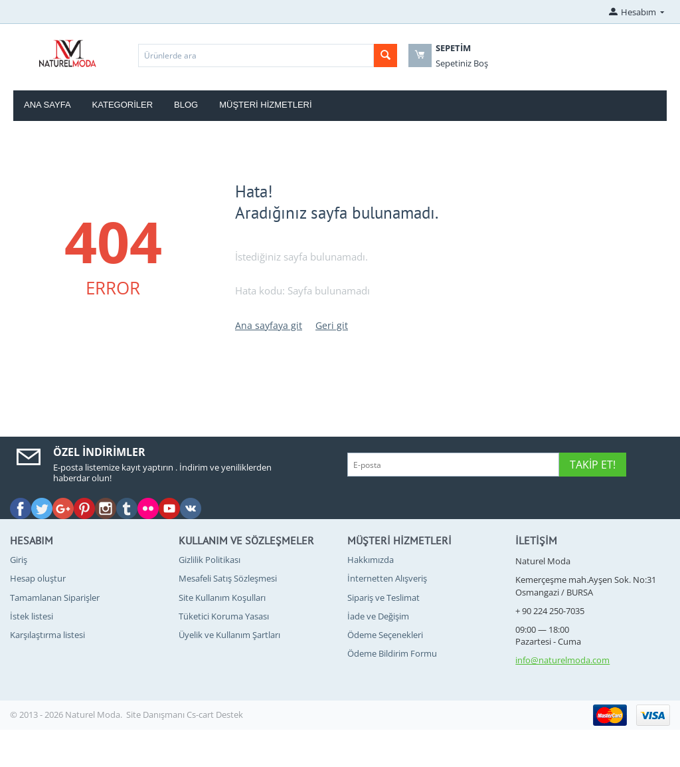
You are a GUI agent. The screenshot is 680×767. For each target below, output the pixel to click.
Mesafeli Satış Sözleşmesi (228, 578)
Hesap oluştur (38, 578)
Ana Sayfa (47, 105)
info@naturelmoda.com (562, 660)
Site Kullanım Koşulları (222, 597)
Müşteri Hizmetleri (265, 105)
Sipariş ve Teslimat (383, 597)
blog (186, 105)
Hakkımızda (370, 560)
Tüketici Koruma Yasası (224, 616)
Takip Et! (593, 464)
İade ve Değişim (378, 616)
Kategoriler (122, 105)
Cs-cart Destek (215, 714)
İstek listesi (31, 616)
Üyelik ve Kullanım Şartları (229, 635)
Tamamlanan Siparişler (55, 597)
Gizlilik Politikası (209, 560)
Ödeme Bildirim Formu (392, 653)
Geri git (331, 325)
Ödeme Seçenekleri (385, 635)
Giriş (18, 560)
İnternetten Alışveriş (387, 578)
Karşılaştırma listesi (47, 635)
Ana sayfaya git (268, 325)
